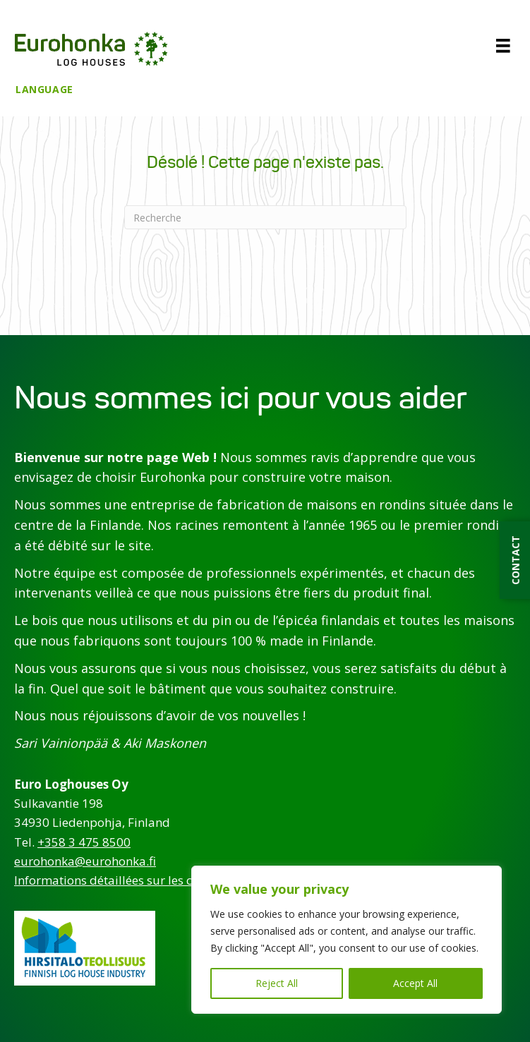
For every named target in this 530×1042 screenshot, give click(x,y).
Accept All (415, 983)
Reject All (276, 983)
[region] (346, 940)
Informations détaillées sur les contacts (123, 880)
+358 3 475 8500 (84, 842)
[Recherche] (265, 217)
